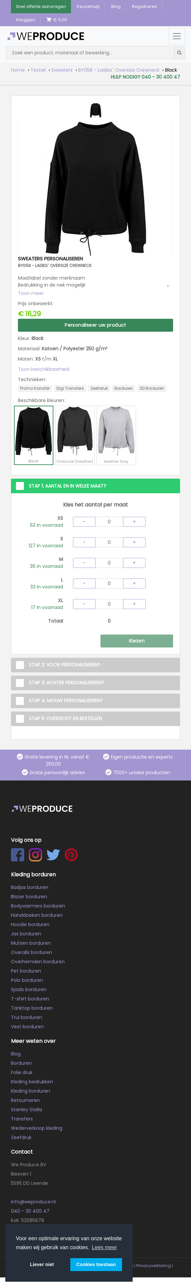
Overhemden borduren (38, 961)
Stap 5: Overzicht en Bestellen (65, 718)
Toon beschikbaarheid (43, 369)
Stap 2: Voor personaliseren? (64, 664)
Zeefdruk (21, 1137)
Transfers (22, 1119)
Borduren (21, 1063)
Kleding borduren (30, 1091)
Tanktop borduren (32, 1008)
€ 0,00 (56, 20)
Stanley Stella (26, 1109)
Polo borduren (27, 980)
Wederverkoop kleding (36, 1128)
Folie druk (21, 1072)
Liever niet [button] (42, 1264)
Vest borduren (27, 1026)
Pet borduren (26, 971)
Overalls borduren (31, 952)
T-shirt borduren (30, 998)
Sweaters (62, 70)
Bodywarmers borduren (38, 906)
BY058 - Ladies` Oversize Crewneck (118, 70)
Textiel (38, 70)
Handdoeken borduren (37, 915)
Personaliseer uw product (95, 325)
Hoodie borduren (30, 924)
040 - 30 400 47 (30, 1211)
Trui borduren (26, 1017)
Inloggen (25, 20)
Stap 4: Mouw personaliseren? (66, 700)
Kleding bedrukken (32, 1081)
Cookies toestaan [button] (96, 1264)
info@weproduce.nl (33, 1201)
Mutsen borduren (31, 943)
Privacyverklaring (153, 1265)
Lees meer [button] (104, 1247)
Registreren (144, 6)
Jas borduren (26, 933)
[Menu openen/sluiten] (176, 36)
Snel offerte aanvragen (41, 6)
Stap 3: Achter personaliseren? (66, 682)
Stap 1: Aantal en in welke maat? (67, 486)
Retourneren (25, 1100)
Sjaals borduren (28, 989)
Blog (116, 6)
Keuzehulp (88, 6)
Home (18, 70)
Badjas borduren (29, 887)
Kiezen (137, 641)
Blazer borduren (29, 896)
